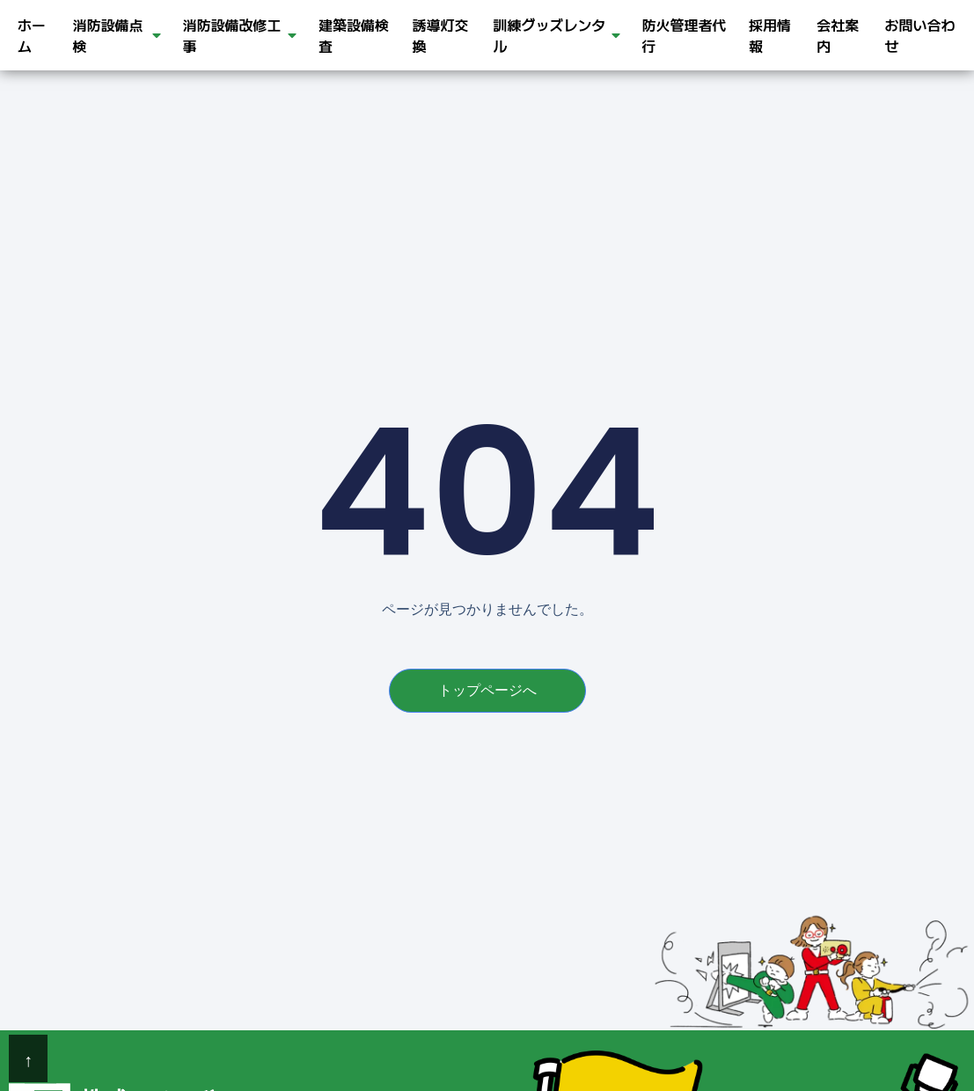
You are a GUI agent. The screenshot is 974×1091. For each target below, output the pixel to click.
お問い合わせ (919, 35)
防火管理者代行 (684, 35)
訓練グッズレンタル (556, 35)
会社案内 (838, 35)
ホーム (32, 35)
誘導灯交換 (441, 35)
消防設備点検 (117, 35)
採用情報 (770, 35)
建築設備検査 (354, 35)
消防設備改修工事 (240, 35)
